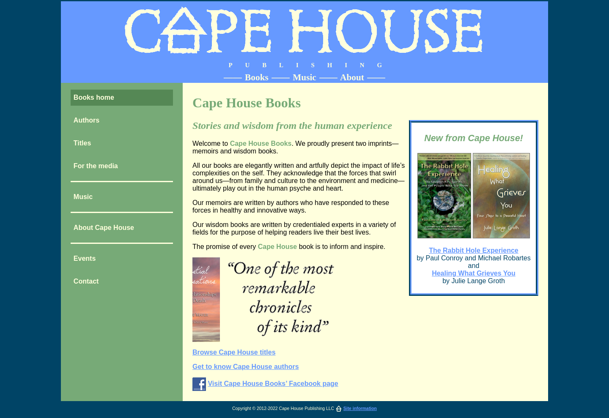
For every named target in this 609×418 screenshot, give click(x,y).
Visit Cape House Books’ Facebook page (273, 383)
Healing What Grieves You (474, 273)
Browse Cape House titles (234, 352)
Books (257, 77)
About (352, 77)
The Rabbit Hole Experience (473, 250)
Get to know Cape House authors (245, 366)
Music (304, 77)
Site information (360, 408)
